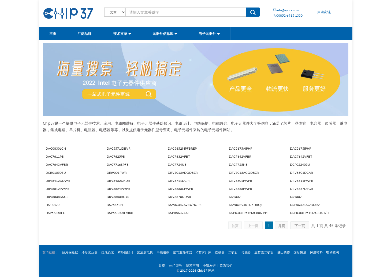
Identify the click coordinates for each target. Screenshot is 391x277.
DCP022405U (300, 164)
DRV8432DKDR (118, 181)
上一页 (253, 226)
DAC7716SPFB (118, 164)
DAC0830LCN (56, 148)
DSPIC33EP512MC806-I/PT (249, 213)
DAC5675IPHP (300, 148)
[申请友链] (324, 12)
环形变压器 (89, 252)
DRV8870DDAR (179, 197)
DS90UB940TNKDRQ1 (246, 205)
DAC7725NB (238, 164)
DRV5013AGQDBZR (244, 173)
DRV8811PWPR (301, 181)
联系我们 (226, 266)
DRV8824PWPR (118, 189)
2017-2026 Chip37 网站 (197, 270)
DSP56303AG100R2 (305, 205)
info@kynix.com (286, 10)
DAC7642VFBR (240, 156)
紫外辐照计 (125, 252)
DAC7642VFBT (301, 156)
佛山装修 (283, 252)
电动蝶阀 (332, 252)
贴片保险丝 (70, 252)
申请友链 (209, 266)
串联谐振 (163, 252)
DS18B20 (52, 205)
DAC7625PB (116, 156)
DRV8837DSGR (301, 189)
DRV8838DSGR (57, 197)
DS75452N (115, 205)
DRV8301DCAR (301, 173)
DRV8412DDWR (58, 181)
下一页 (300, 226)
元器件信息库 (164, 33)
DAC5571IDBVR (119, 148)
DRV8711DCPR (179, 181)
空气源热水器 (182, 252)
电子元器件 (209, 33)
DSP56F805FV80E (120, 213)
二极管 (233, 252)
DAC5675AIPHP (240, 148)
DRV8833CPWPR (180, 189)
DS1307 (296, 197)
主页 (52, 33)
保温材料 (316, 252)
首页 (235, 226)
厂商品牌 (84, 33)
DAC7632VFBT (179, 156)
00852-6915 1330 (288, 15)
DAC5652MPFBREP (182, 148)
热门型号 (175, 266)
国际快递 (299, 252)
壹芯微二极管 (264, 252)
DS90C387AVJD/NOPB (185, 205)
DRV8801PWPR (240, 181)
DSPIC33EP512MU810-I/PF (310, 213)
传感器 (246, 252)
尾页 (281, 226)
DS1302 (235, 197)
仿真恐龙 (107, 252)
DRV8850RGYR (118, 197)
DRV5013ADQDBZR (183, 173)
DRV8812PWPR (57, 189)
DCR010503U (56, 173)
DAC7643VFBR (57, 164)
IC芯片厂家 (203, 252)
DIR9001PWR (117, 173)
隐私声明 (192, 266)
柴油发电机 (145, 252)
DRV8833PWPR (240, 189)
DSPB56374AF (178, 213)
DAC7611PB (55, 156)
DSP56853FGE (56, 213)
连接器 (220, 252)
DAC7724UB (177, 164)
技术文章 (122, 33)
